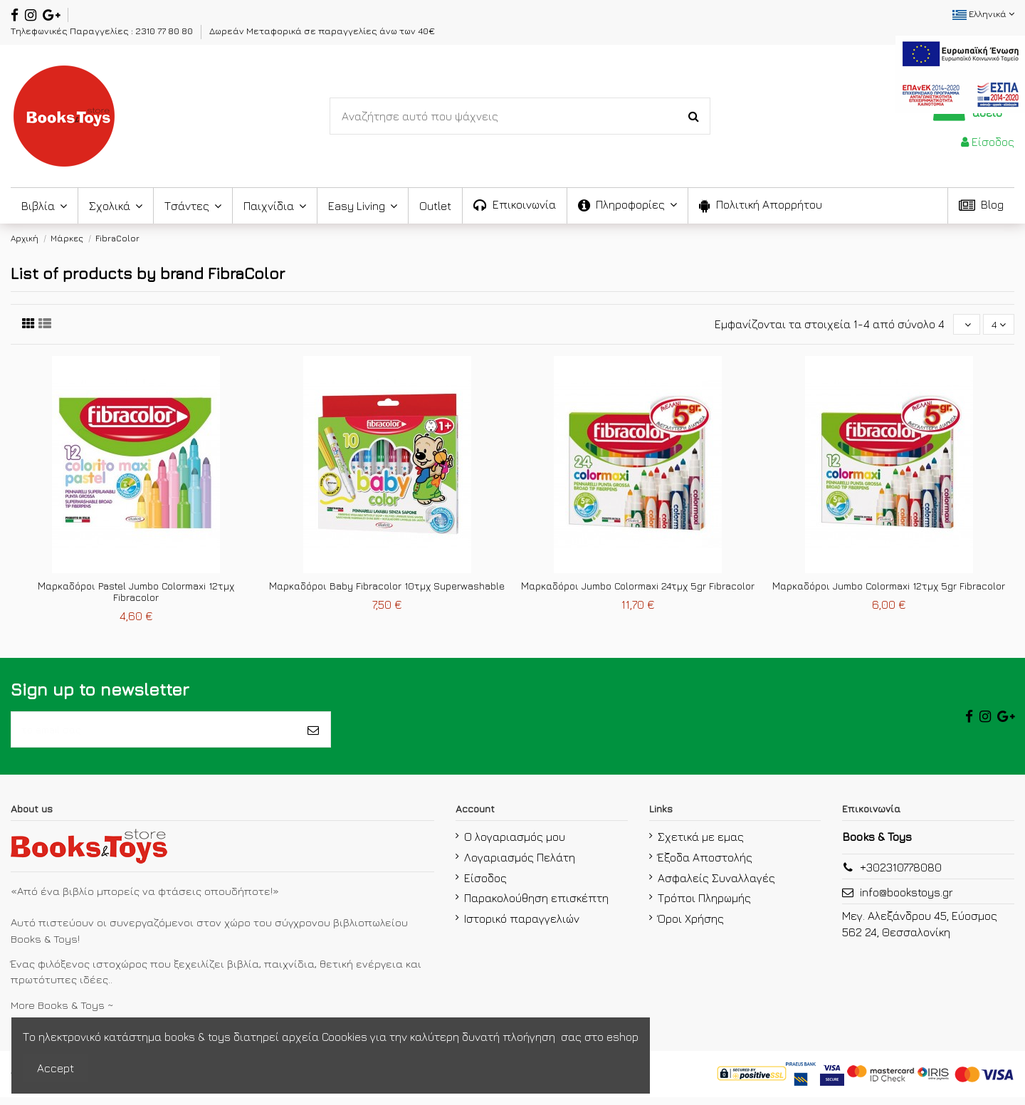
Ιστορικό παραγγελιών (521, 926)
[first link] (28, 325)
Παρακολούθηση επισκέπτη (536, 905)
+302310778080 (901, 875)
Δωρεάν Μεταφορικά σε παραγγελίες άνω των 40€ (322, 30)
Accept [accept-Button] (55, 1068)
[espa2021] (960, 72)
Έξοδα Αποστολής (705, 865)
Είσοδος (485, 885)
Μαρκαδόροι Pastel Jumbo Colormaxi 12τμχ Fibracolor (136, 594)
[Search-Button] (693, 116)
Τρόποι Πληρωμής (704, 905)
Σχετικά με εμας (701, 844)
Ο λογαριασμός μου (514, 844)
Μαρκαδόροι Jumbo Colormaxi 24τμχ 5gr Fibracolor (638, 588)
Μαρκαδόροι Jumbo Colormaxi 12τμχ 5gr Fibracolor (888, 588)
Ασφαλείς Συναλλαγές (716, 885)
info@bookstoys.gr (906, 900)
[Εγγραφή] (313, 735)
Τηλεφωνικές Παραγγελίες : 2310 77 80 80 (103, 30)
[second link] (44, 325)
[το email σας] (153, 735)
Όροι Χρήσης (691, 926)
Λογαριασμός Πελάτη (519, 865)
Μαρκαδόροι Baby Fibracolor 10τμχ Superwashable (387, 588)
